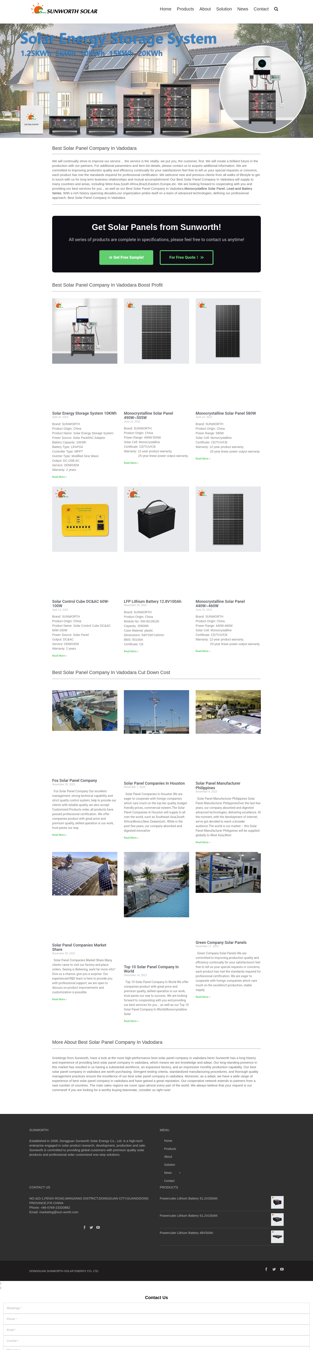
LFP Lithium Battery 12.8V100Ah (152, 601)
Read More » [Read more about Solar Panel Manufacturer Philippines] (203, 842)
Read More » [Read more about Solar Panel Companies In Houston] (131, 837)
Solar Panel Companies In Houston (154, 783)
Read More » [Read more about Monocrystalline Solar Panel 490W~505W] (131, 463)
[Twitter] (91, 1227)
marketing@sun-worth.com (58, 1212)
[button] (5, 83)
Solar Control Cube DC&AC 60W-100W (80, 603)
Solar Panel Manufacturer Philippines (218, 785)
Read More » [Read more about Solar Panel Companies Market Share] (59, 999)
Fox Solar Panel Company (74, 780)
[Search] (276, 8)
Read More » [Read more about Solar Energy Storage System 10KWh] (59, 476)
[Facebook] (84, 1227)
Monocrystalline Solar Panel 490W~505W (148, 415)
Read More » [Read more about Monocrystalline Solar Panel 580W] (203, 458)
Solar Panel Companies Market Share (79, 947)
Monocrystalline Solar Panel (204, 188)
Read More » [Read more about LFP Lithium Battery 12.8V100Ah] (131, 651)
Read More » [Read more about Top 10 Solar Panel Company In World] (131, 1021)
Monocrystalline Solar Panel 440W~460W (220, 603)
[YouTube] (98, 1227)
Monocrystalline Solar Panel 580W (226, 413)
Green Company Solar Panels (221, 942)
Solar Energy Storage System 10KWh (84, 413)
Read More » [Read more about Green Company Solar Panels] (203, 997)
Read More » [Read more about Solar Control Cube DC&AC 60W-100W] (59, 655)
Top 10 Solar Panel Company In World (151, 969)
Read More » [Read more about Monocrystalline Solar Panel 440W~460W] (203, 651)
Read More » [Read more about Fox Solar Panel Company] (59, 834)
